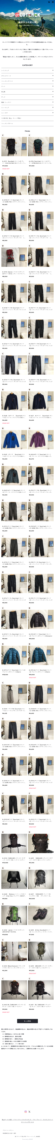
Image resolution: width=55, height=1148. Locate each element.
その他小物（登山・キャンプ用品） (11, 118)
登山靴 (3, 92)
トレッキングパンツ (7, 81)
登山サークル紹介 (7, 1119)
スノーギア (4, 113)
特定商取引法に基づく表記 (9, 1133)
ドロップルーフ (37, 1119)
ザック (3, 97)
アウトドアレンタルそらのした (23, 1119)
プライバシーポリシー (8, 1130)
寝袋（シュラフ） (6, 102)
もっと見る (27, 1021)
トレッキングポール (7, 123)
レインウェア (5, 70)
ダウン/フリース (6, 76)
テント (3, 86)
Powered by (27, 1139)
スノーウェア (5, 107)
